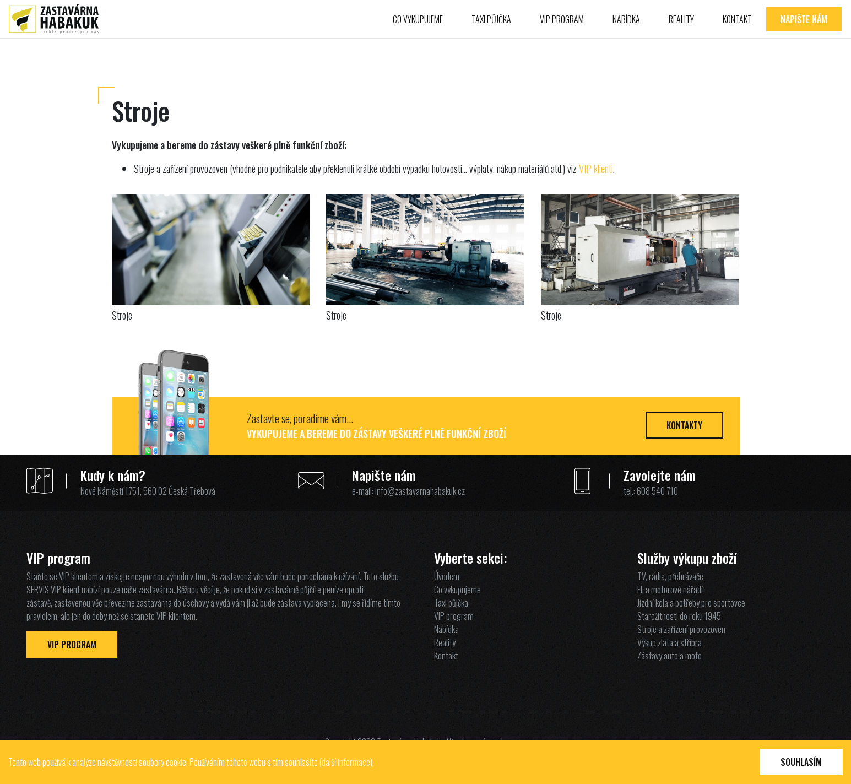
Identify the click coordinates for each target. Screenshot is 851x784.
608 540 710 (657, 491)
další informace (346, 762)
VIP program (562, 19)
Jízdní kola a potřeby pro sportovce (691, 602)
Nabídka (626, 19)
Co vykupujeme (418, 19)
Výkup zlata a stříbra (669, 642)
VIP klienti (596, 168)
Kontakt (737, 19)
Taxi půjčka (491, 19)
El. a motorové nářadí (670, 589)
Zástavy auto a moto (669, 655)
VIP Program (71, 644)
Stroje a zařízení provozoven (681, 629)
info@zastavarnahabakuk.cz (420, 491)
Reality (681, 19)
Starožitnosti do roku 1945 (679, 616)
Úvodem (446, 576)
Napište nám (803, 19)
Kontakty (684, 425)
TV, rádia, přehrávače (670, 576)
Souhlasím (801, 762)
